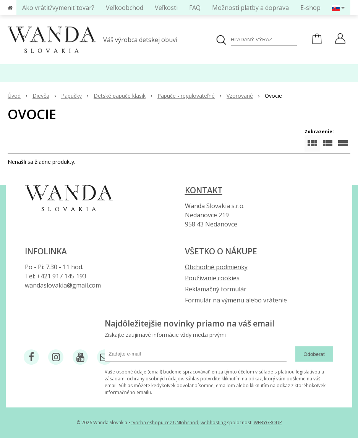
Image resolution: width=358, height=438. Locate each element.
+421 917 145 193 (61, 276)
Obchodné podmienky (216, 267)
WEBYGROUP (268, 422)
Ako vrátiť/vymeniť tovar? (58, 7)
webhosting (213, 422)
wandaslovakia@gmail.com (63, 285)
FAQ (195, 7)
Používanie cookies (212, 278)
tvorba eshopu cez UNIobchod (164, 422)
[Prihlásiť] (340, 39)
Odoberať (314, 354)
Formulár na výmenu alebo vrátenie (236, 300)
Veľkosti (166, 7)
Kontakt (203, 190)
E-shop (310, 7)
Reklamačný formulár (215, 289)
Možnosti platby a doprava (250, 7)
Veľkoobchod (124, 7)
